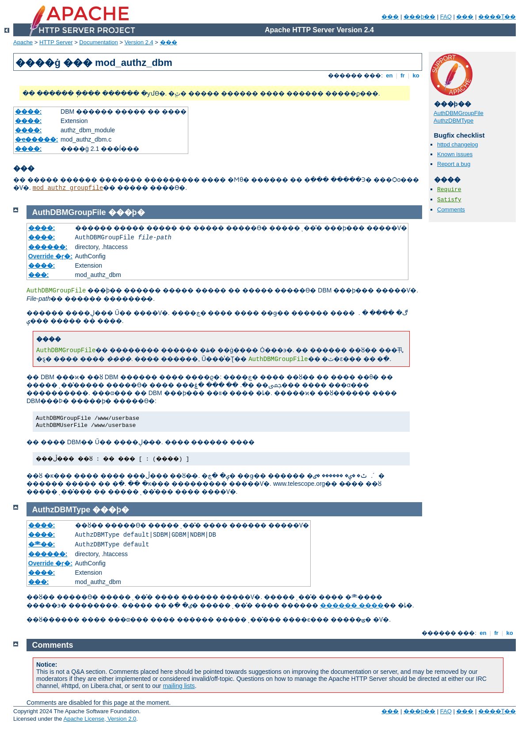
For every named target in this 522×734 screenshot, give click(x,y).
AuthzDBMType (453, 120)
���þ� (126, 212)
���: (38, 274)
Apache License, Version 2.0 (99, 718)
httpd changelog (457, 144)
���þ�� (419, 16)
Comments (451, 209)
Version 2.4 (139, 42)
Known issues (454, 154)
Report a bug (453, 164)
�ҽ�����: (36, 139)
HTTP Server (56, 42)
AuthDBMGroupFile (459, 113)
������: (48, 246)
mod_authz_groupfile (68, 188)
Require (449, 189)
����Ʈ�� (497, 16)
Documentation (98, 42)
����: (28, 111)
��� (390, 16)
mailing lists (178, 685)
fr (403, 75)
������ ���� (352, 605)
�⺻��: (41, 544)
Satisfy (449, 199)
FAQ (446, 16)
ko (416, 75)
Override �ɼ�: (50, 256)
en (389, 75)
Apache (23, 42)
